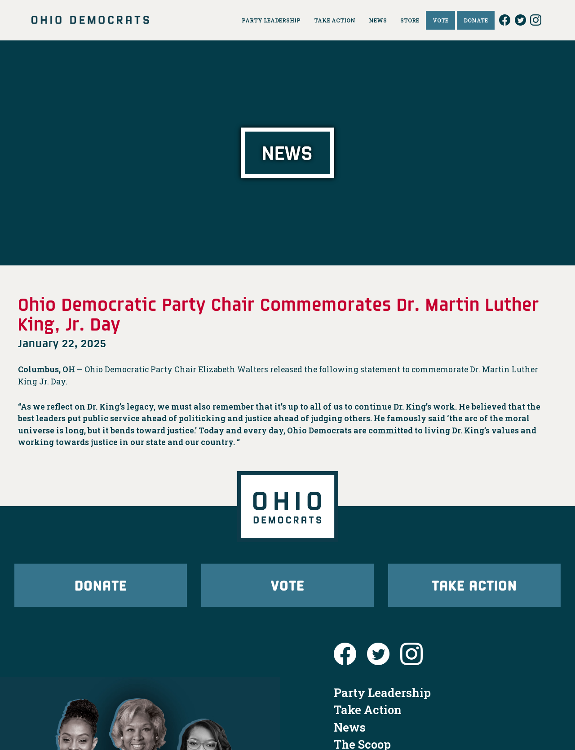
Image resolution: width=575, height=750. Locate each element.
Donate (101, 585)
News (350, 727)
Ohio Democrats (90, 20)
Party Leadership (382, 692)
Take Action (474, 585)
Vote (287, 585)
